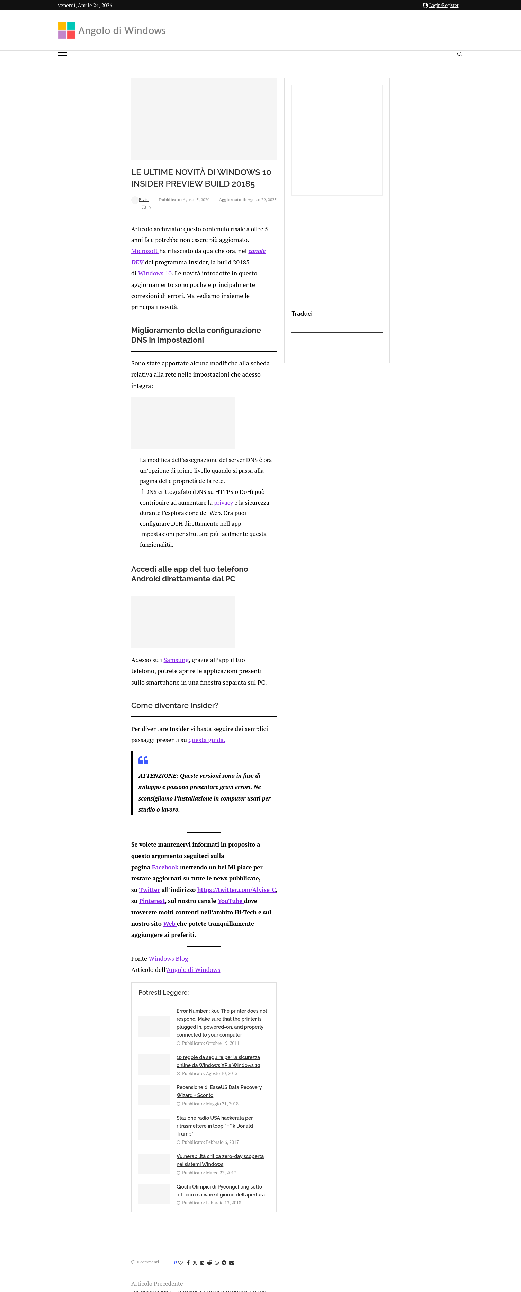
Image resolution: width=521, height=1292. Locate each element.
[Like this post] (116, 1029)
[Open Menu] (62, 55)
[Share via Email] (167, 1029)
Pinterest (235, 757)
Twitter (84, 757)
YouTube (100, 767)
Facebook (101, 746)
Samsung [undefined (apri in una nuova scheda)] (109, 599)
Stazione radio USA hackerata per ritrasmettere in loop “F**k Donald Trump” (278, 915)
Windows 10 (89, 311)
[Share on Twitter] (130, 1029)
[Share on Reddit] (145, 1029)
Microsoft (80, 301)
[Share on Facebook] (124, 1029)
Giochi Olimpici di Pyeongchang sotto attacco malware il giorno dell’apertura (276, 953)
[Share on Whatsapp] (152, 1029)
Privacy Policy (242, 1224)
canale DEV (192, 301)
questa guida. (268, 655)
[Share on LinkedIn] (138, 1029)
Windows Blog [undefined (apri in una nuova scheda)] (101, 801)
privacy (288, 473)
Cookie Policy (279, 1224)
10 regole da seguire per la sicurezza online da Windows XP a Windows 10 (278, 861)
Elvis (75, 266)
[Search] (459, 56)
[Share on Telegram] (159, 1029)
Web (308, 767)
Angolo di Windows (125, 812)
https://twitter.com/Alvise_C (172, 757)
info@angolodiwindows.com (273, 1187)
